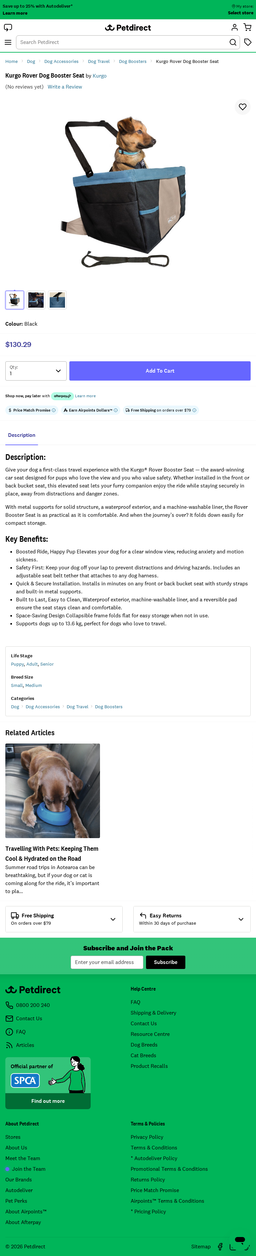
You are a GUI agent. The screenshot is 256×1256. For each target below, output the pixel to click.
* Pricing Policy (148, 1211)
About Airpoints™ (26, 1211)
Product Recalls (149, 1066)
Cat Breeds (143, 1055)
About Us (16, 1147)
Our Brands (18, 1179)
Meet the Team (22, 1158)
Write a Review (65, 86)
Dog (15, 707)
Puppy (17, 664)
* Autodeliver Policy (154, 1158)
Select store (240, 13)
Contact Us (144, 1023)
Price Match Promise (155, 1190)
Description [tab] (21, 435)
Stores (13, 1136)
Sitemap (201, 1246)
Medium (33, 685)
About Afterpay (23, 1222)
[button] (8, 27)
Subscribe (165, 962)
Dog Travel (77, 707)
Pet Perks (16, 1200)
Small (17, 685)
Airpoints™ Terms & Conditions (167, 1200)
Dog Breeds (144, 1044)
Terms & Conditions (154, 1147)
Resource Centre (150, 1034)
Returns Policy (148, 1179)
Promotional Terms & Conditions (169, 1168)
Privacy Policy (147, 1136)
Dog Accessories (43, 707)
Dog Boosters (109, 707)
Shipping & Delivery (153, 1012)
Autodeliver (19, 1190)
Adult (32, 664)
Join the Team (25, 1168)
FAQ (135, 1002)
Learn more (15, 13)
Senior (47, 664)
